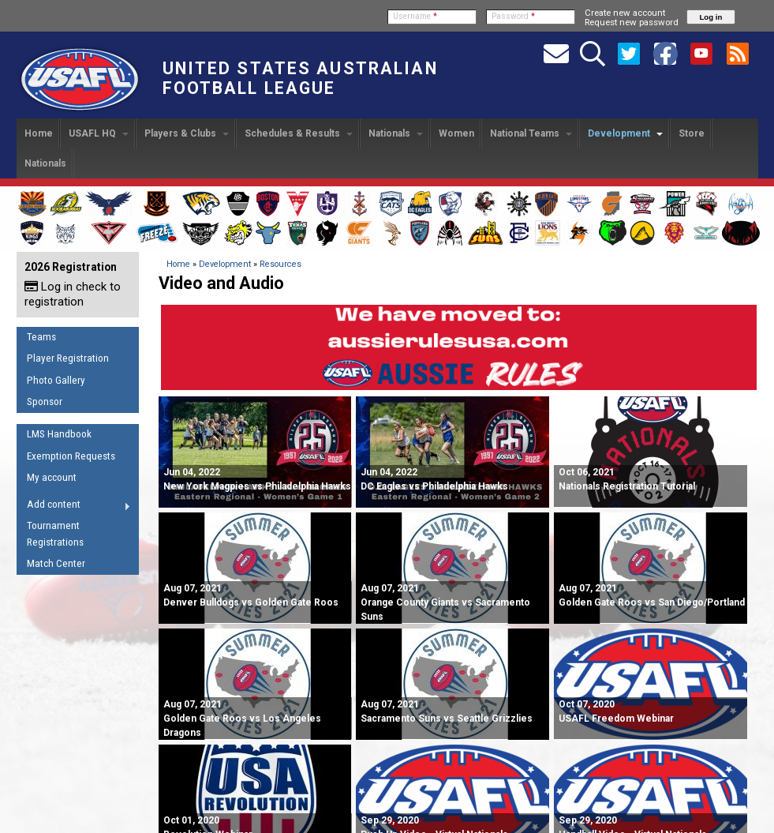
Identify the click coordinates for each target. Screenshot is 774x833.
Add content (74, 507)
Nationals (395, 133)
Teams (41, 337)
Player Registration (68, 358)
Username (415, 16)
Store (692, 133)
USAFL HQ (99, 133)
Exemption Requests (71, 456)
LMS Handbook (59, 434)
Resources (280, 264)
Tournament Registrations (55, 534)
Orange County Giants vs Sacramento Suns (445, 602)
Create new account (625, 12)
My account (52, 477)
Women (456, 133)
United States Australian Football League (300, 78)
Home (38, 133)
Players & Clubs (186, 133)
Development (625, 133)
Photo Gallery (56, 380)
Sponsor (44, 401)
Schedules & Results (299, 133)
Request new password (632, 22)
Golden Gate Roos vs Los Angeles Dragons (242, 718)
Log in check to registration (72, 294)
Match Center (56, 563)
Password (513, 16)
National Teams (531, 133)
